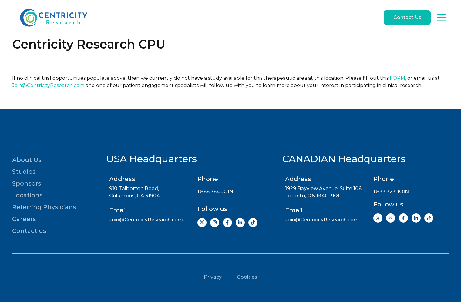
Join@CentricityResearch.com (48, 85)
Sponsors (26, 183)
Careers (24, 219)
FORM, (398, 78)
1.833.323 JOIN (391, 191)
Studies (24, 171)
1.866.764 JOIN (215, 191)
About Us (27, 159)
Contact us (29, 230)
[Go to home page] (53, 17)
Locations (27, 195)
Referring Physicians (44, 207)
